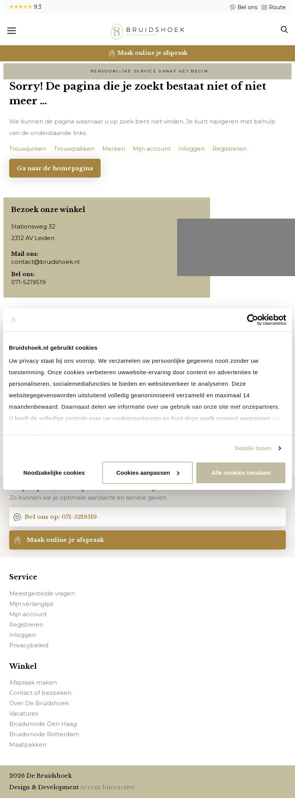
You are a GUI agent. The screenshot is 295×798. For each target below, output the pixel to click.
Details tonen (253, 448)
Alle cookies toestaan (240, 472)
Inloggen (22, 634)
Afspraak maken (33, 682)
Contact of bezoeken (40, 693)
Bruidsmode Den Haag (43, 724)
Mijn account (28, 614)
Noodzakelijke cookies (54, 472)
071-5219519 (28, 282)
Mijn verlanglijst (31, 603)
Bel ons (246, 7)
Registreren (26, 624)
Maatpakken (27, 745)
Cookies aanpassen (147, 472)
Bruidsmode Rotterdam (44, 734)
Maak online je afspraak (58, 539)
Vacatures (23, 713)
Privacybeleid (28, 645)
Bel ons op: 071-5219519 (55, 516)
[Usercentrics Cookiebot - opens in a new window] (252, 320)
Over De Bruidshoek (39, 703)
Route (276, 7)
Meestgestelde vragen (42, 593)
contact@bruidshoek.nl (45, 261)
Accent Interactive (107, 787)
